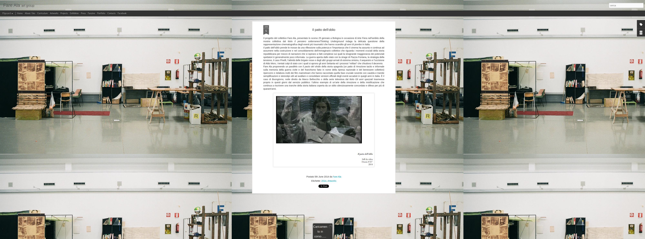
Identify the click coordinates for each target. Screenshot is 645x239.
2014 (323, 180)
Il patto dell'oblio (323, 29)
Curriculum (42, 13)
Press (83, 13)
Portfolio (101, 13)
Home (20, 13)
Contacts (111, 13)
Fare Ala (337, 176)
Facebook (122, 13)
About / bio (30, 13)
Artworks (331, 180)
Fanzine (91, 13)
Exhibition (74, 13)
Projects (64, 13)
